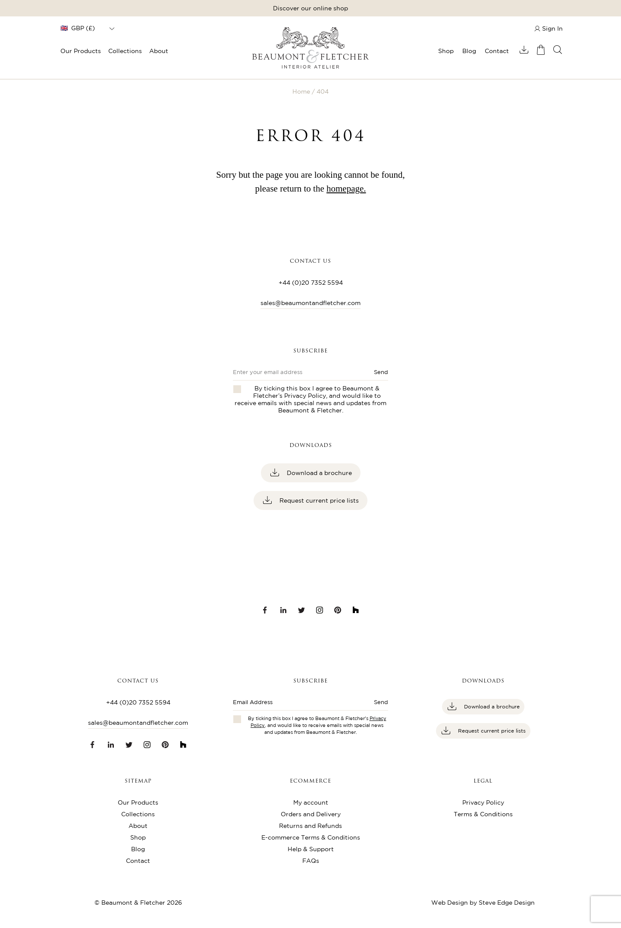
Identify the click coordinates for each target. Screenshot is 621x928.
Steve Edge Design (507, 902)
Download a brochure (318, 472)
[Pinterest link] (337, 610)
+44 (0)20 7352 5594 (311, 282)
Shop (446, 50)
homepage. (346, 188)
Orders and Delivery (311, 814)
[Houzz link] (356, 610)
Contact (497, 50)
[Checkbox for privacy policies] (237, 719)
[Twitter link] (301, 610)
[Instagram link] (319, 610)
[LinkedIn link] (283, 610)
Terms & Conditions (483, 814)
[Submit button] (377, 705)
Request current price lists (318, 500)
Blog (469, 50)
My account (310, 802)
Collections (125, 50)
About (158, 50)
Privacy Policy (305, 395)
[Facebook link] (265, 610)
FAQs (310, 860)
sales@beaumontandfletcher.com (310, 302)
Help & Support (311, 849)
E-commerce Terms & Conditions (310, 837)
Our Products (80, 50)
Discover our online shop (310, 8)
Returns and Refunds (310, 825)
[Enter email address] (300, 705)
